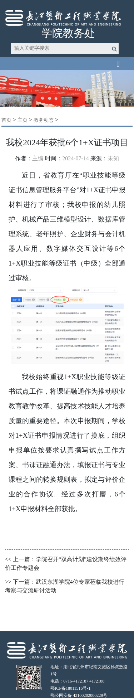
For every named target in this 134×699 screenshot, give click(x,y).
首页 (6, 120)
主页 (23, 120)
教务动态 (44, 120)
